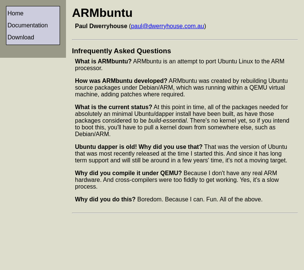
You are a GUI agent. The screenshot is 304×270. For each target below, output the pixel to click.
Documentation (27, 25)
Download (20, 37)
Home (15, 13)
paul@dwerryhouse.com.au (167, 26)
